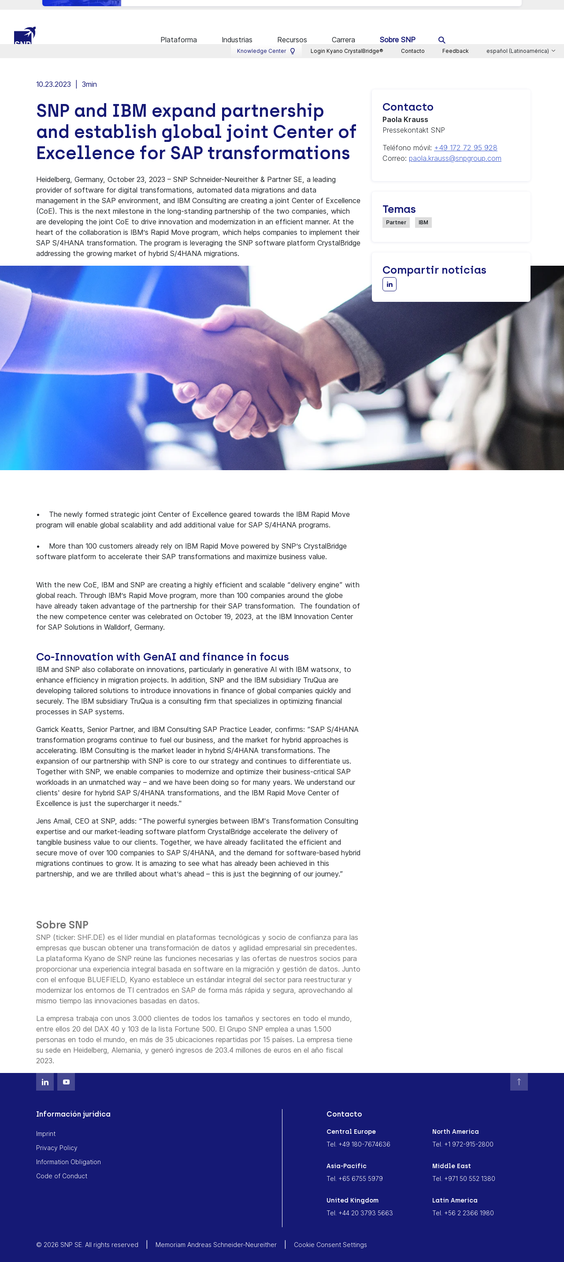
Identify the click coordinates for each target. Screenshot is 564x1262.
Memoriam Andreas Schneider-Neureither (216, 1233)
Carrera (343, 30)
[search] (442, 30)
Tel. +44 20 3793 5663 (360, 1202)
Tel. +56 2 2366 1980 (463, 1202)
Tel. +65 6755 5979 (355, 1167)
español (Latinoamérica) (518, 7)
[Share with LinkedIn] (389, 273)
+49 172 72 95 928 (465, 136)
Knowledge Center (266, 7)
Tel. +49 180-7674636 (358, 1133)
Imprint (46, 1122)
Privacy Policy (57, 1136)
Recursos (292, 30)
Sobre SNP (398, 30)
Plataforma (178, 30)
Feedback (455, 7)
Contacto (413, 7)
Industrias (237, 30)
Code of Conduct (61, 1165)
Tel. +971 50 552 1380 (463, 1167)
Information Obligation (68, 1150)
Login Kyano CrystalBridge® (347, 7)
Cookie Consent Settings (330, 1233)
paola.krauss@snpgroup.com (455, 147)
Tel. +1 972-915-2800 (463, 1133)
